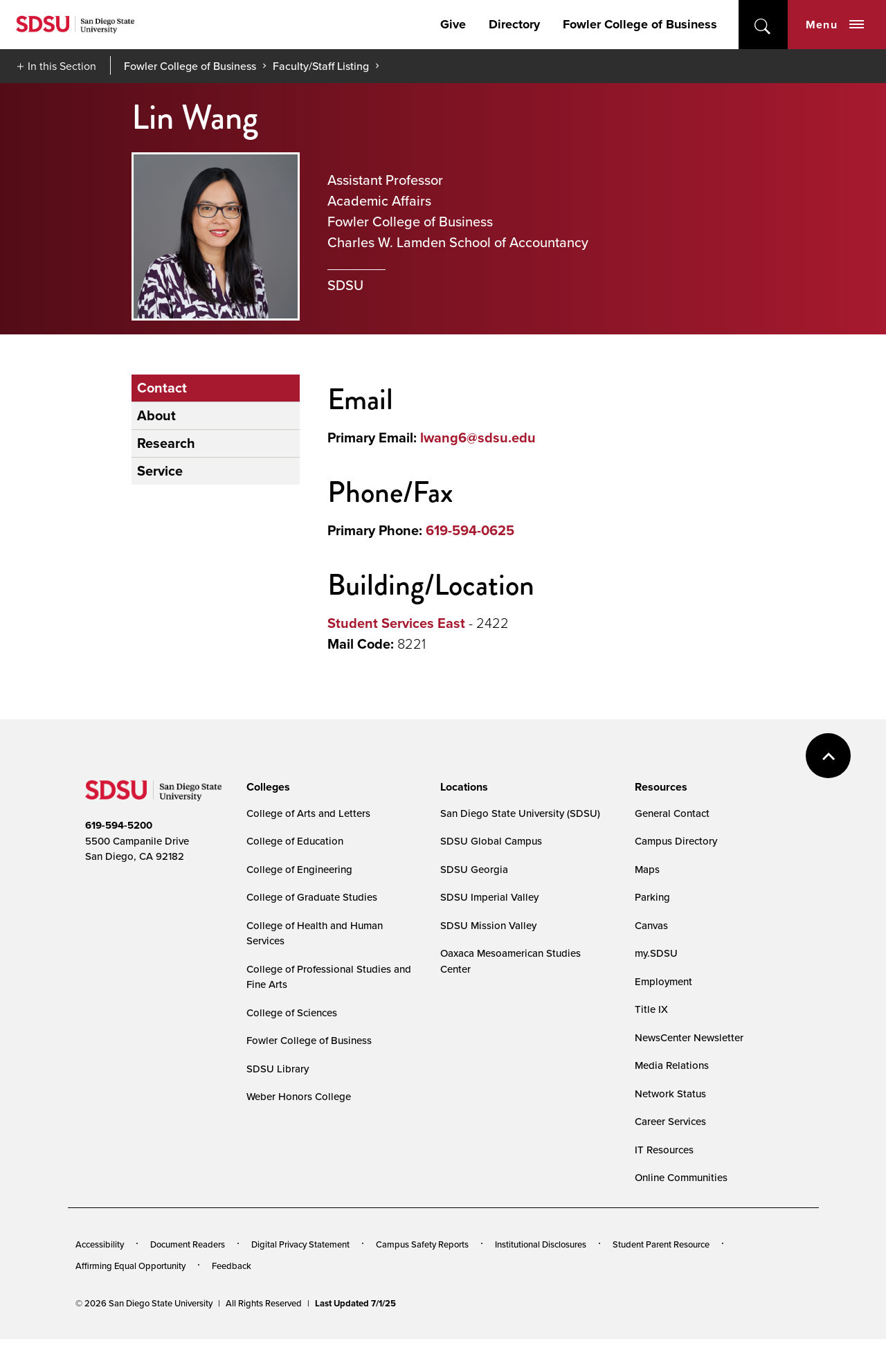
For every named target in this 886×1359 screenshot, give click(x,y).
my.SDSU (656, 953)
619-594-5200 (118, 825)
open (763, 24)
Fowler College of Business (640, 24)
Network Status (670, 1093)
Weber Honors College (298, 1096)
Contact (162, 387)
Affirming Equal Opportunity (130, 1265)
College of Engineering (299, 869)
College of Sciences (291, 1012)
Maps (647, 869)
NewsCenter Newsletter (689, 1037)
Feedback (231, 1265)
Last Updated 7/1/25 (355, 1303)
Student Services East (396, 623)
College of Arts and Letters (308, 813)
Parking (652, 897)
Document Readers (187, 1244)
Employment (663, 981)
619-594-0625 (470, 530)
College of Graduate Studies (311, 897)
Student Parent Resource (661, 1244)
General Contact (672, 813)
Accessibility (99, 1244)
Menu (835, 25)
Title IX (651, 1009)
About (156, 415)
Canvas (651, 925)
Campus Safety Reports (422, 1244)
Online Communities (681, 1177)
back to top (828, 755)
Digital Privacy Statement (300, 1244)
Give (453, 24)
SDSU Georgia (474, 869)
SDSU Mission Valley (488, 925)
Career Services (670, 1121)
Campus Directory (676, 841)
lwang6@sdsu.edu (478, 437)
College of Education (294, 841)
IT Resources (664, 1149)
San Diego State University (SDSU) (520, 813)
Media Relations (672, 1065)
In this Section (62, 65)
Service (160, 470)
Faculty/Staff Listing (321, 65)
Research (166, 443)
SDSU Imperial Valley (489, 897)
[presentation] (266, 787)
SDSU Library (277, 1068)
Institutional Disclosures (540, 1244)
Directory (514, 24)
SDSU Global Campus (491, 841)
